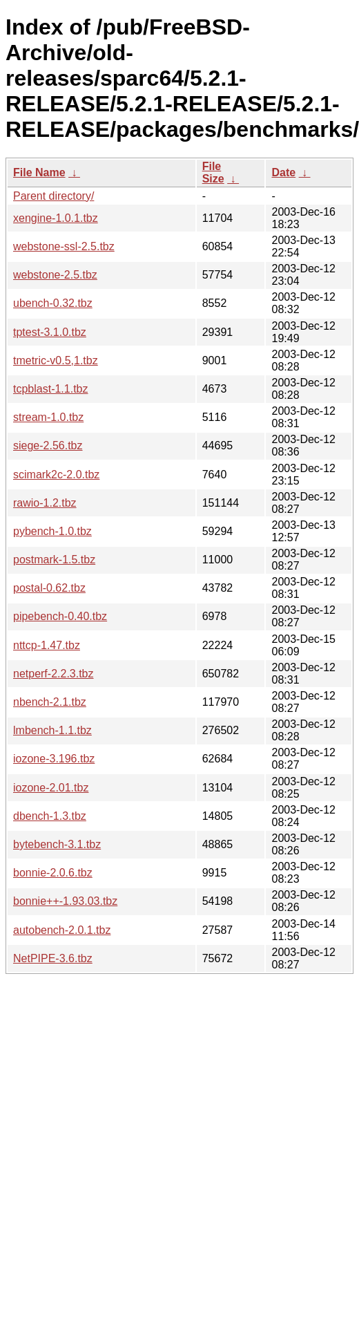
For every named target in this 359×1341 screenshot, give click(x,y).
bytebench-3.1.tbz (57, 844)
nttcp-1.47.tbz (46, 645)
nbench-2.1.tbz (49, 702)
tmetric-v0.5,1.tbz (55, 360)
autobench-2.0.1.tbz (61, 930)
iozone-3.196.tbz (54, 759)
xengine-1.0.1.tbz (55, 218)
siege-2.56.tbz (48, 445)
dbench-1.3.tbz (49, 816)
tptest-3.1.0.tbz (49, 332)
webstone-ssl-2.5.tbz (64, 246)
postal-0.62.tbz (49, 588)
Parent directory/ (53, 196)
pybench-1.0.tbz (52, 531)
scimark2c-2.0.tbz (56, 474)
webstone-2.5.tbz (55, 275)
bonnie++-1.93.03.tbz (65, 901)
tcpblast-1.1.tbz (50, 389)
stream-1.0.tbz (48, 417)
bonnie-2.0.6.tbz (53, 873)
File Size (213, 172)
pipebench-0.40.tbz (60, 616)
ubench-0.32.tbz (53, 303)
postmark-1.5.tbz (54, 559)
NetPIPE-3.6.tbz (53, 958)
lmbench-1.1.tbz (52, 730)
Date (283, 172)
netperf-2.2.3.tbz (53, 673)
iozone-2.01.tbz (50, 788)
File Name (39, 172)
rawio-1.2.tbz (45, 503)
